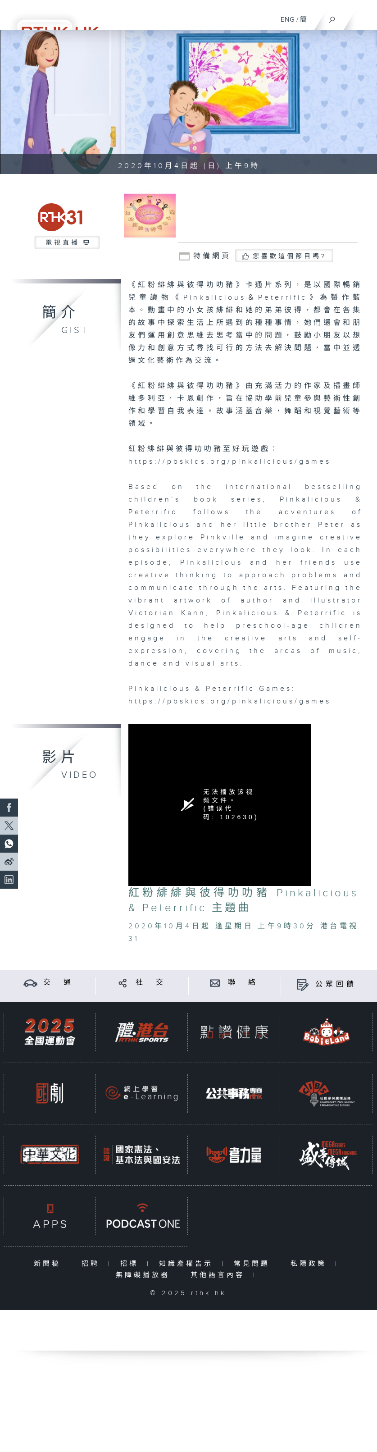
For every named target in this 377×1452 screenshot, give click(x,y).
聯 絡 (243, 982)
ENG (288, 19)
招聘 (93, 1264)
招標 (131, 1264)
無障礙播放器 (145, 1275)
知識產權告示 (188, 1264)
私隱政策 (311, 1264)
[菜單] (364, 16)
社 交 (151, 982)
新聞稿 (49, 1264)
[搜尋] (332, 17)
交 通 (58, 982)
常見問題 (254, 1264)
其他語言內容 (220, 1275)
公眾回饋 (336, 984)
